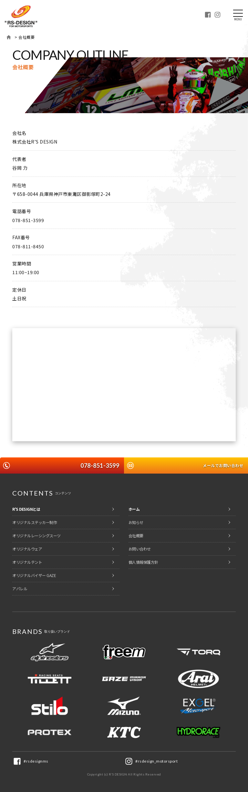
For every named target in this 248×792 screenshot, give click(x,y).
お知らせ (136, 522)
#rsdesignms (36, 761)
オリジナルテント (27, 562)
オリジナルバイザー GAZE (34, 575)
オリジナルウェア (27, 548)
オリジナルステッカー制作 (34, 522)
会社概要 (136, 535)
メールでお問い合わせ (223, 465)
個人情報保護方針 (143, 562)
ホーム (9, 37)
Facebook (207, 14)
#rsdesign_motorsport (156, 761)
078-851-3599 (99, 465)
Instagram (217, 14)
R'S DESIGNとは (26, 509)
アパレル (19, 588)
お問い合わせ (140, 548)
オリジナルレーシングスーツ (36, 535)
